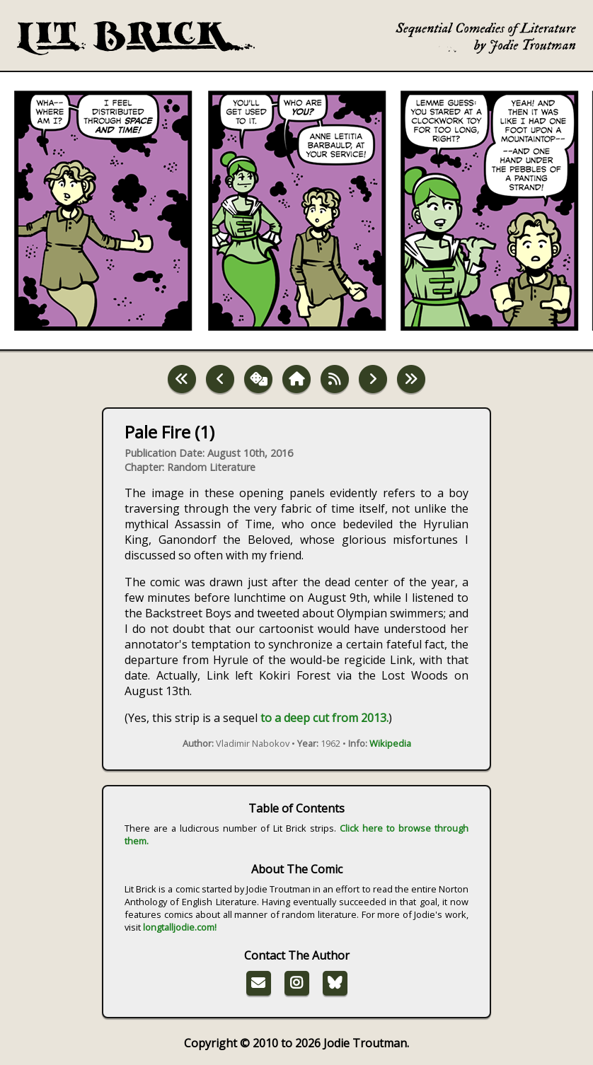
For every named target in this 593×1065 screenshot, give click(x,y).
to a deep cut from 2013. (324, 718)
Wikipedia (390, 743)
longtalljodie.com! (180, 927)
